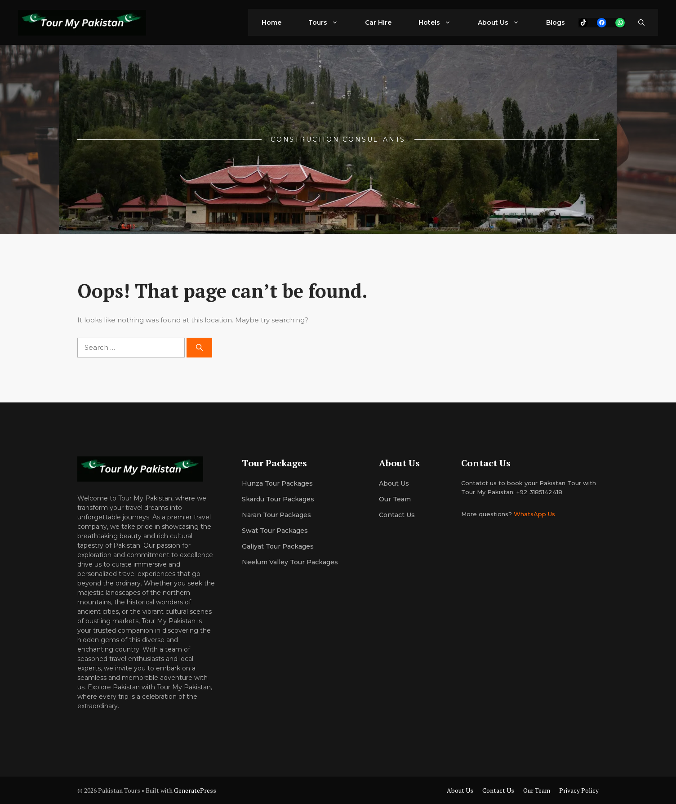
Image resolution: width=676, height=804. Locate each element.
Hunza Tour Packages (277, 483)
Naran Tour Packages (276, 515)
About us (394, 483)
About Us (505, 22)
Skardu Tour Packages (278, 499)
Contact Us (397, 515)
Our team (395, 499)
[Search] (199, 348)
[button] (641, 22)
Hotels (441, 22)
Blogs (555, 22)
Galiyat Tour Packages (278, 546)
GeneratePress (195, 790)
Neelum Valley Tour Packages (290, 562)
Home (271, 22)
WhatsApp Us (534, 514)
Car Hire (378, 22)
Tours (329, 22)
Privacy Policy (579, 790)
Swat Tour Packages (275, 531)
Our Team (536, 790)
